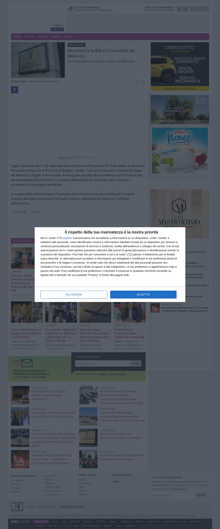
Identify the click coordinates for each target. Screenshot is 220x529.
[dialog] (110, 264)
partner (67, 238)
